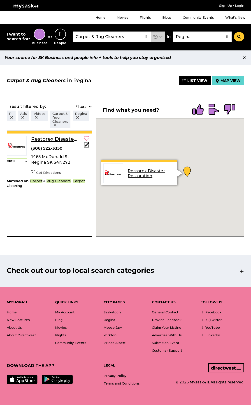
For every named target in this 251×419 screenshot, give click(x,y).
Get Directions (46, 172)
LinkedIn (210, 335)
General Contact (165, 312)
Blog (59, 320)
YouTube (210, 328)
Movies (122, 18)
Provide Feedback (166, 320)
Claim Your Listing (166, 328)
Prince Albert (115, 343)
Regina (109, 320)
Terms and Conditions (122, 383)
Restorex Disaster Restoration (146, 173)
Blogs (167, 18)
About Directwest (21, 335)
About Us (14, 328)
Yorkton (110, 335)
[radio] (198, 110)
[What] (112, 37)
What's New (235, 18)
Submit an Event (165, 343)
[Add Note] (86, 146)
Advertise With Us (167, 335)
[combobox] (112, 37)
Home (100, 18)
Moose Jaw (113, 328)
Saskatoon (112, 312)
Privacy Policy (115, 376)
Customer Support (167, 351)
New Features (18, 320)
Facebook (210, 312)
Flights (145, 18)
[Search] (239, 36)
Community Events (198, 18)
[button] (158, 37)
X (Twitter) (211, 320)
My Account (64, 312)
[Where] (202, 37)
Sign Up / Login (231, 6)
